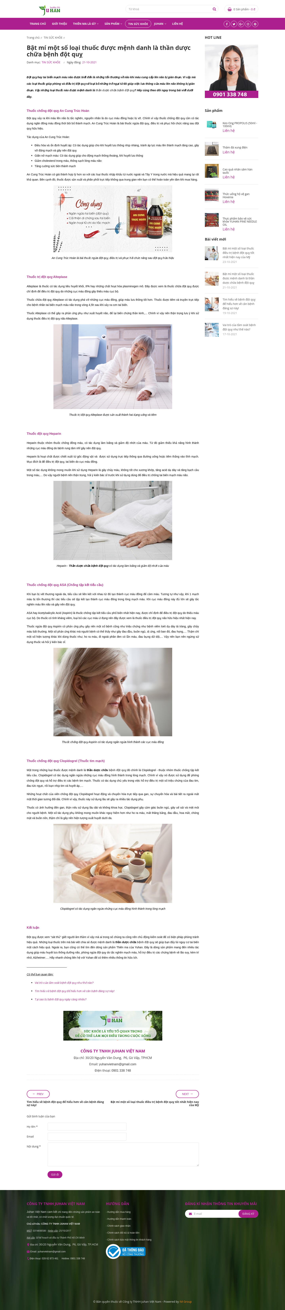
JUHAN (158, 24)
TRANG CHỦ (38, 24)
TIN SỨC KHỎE (138, 24)
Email (30, 1136)
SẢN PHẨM (111, 24)
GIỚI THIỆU (59, 24)
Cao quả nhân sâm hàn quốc (237, 170)
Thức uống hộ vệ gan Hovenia (236, 195)
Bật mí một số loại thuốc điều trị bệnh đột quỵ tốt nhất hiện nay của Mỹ (155, 1103)
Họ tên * (32, 1126)
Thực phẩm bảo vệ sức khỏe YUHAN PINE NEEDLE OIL (240, 221)
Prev (40, 1094)
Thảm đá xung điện (235, 147)
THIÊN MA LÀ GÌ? (84, 24)
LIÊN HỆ (177, 24)
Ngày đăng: (74, 62)
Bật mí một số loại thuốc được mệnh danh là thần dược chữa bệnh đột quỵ (238, 278)
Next (185, 1094)
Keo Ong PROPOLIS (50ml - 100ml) (240, 124)
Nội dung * (34, 1146)
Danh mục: (34, 62)
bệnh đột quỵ (117, 770)
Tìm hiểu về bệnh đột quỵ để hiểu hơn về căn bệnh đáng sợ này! (65, 1103)
